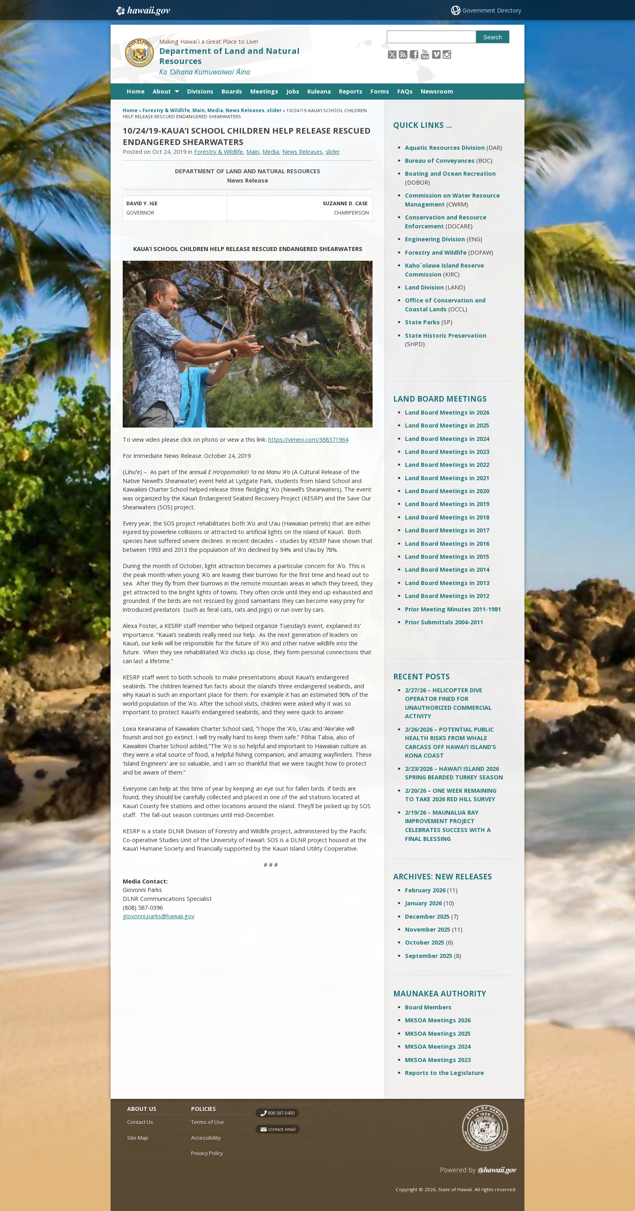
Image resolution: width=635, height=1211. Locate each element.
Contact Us (140, 1122)
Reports (350, 91)
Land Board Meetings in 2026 (447, 412)
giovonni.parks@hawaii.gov (158, 916)
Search (493, 37)
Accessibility (205, 1137)
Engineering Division (435, 239)
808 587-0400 (281, 1113)
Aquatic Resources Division (445, 147)
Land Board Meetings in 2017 (447, 530)
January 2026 (423, 903)
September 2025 (428, 956)
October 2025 (424, 942)
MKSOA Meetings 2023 (438, 1060)
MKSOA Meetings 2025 (438, 1033)
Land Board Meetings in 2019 (447, 504)
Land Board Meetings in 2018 (447, 517)
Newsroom (437, 91)
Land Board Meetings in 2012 (447, 596)
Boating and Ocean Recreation (450, 173)
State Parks (422, 322)
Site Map (137, 1137)
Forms (380, 91)
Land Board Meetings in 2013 (447, 583)
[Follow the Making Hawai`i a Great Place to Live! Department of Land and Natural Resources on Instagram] (447, 54)
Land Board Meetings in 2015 (447, 556)
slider (274, 110)
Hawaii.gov (142, 11)
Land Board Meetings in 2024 (447, 439)
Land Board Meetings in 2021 (447, 478)
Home (136, 91)
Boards (232, 91)
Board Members (428, 1007)
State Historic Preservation (445, 335)
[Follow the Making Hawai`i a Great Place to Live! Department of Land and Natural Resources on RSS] (403, 54)
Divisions (200, 91)
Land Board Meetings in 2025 (447, 425)
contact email (282, 1129)
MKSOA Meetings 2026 (438, 1020)
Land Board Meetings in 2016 (447, 543)
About (162, 91)
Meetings (264, 91)
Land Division (424, 287)
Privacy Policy (207, 1153)
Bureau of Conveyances (440, 160)
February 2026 (425, 890)
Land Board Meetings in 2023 (447, 451)
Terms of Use (207, 1122)
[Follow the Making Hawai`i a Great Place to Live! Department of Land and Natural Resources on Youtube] (425, 54)
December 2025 (427, 916)
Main (198, 110)
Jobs (292, 91)
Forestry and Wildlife (436, 252)
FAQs (405, 91)
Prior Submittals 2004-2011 (444, 622)
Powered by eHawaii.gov (478, 1173)
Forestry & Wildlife (166, 110)
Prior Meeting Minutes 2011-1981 (453, 609)
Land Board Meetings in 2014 (447, 569)
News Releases (245, 110)
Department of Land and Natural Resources (229, 56)
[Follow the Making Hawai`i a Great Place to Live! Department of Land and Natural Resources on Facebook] (414, 54)
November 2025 (427, 929)
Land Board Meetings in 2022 (447, 464)
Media (215, 110)
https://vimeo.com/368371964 (308, 439)
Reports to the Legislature (444, 1073)
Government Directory (491, 10)
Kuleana (319, 91)
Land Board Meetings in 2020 (447, 491)
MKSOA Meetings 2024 (438, 1046)
